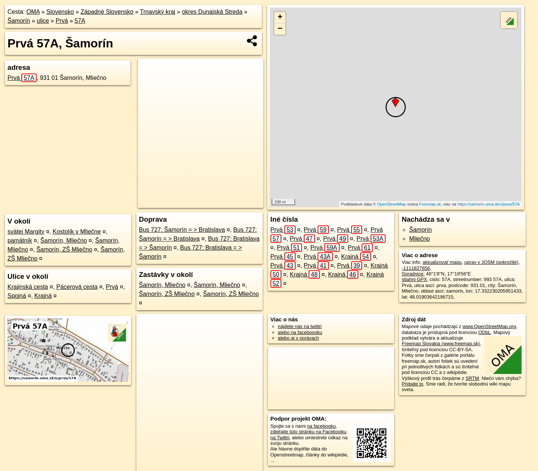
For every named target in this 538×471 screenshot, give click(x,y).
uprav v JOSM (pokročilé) (491, 262)
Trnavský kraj (158, 12)
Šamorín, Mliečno (63, 240)
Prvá (62, 21)
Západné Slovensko (107, 12)
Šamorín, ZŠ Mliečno (64, 249)
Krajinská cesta (27, 287)
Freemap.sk (430, 204)
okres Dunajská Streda (212, 12)
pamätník (19, 240)
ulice (43, 21)
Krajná (43, 296)
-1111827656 (416, 268)
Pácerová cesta (77, 287)
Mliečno (419, 239)
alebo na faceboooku (300, 332)
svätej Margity (25, 231)
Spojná (16, 296)
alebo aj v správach (298, 338)
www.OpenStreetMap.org (489, 326)
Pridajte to (412, 384)
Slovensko (60, 12)
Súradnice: (413, 274)
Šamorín (18, 21)
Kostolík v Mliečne (77, 231)
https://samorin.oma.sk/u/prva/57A (488, 204)
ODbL (484, 332)
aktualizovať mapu (442, 262)
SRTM (472, 378)
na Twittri (280, 437)
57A (80, 21)
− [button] (280, 29)
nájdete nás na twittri (300, 326)
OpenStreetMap (391, 204)
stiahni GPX (414, 279)
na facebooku (321, 426)
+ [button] (280, 17)
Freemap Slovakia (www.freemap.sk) (441, 343)
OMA (33, 12)
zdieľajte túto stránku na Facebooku (308, 431)
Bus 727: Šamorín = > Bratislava (182, 230)
